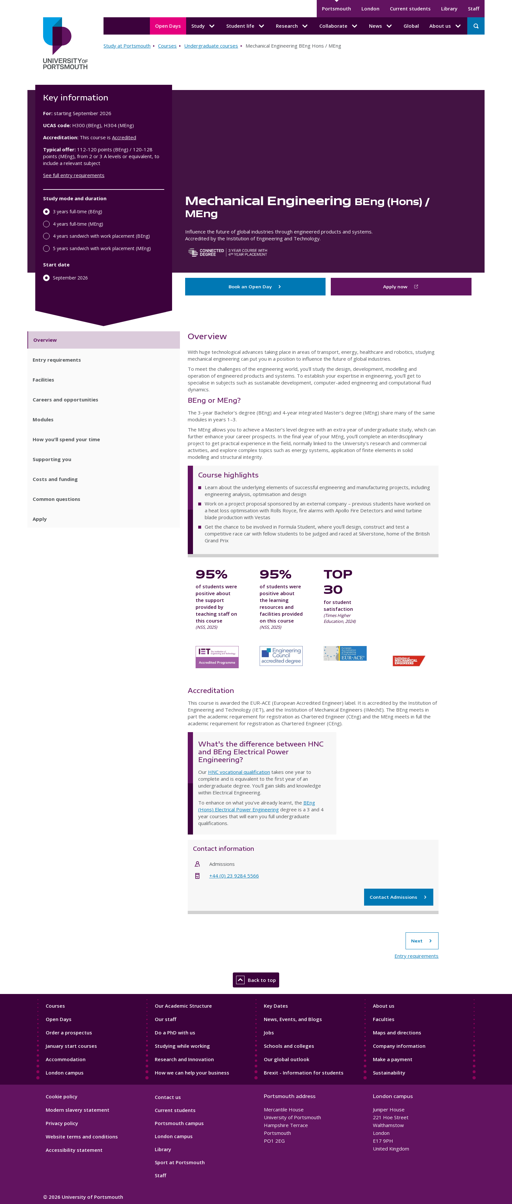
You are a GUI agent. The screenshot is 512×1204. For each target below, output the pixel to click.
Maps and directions (397, 1032)
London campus (65, 1072)
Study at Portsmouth (127, 45)
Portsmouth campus (179, 1123)
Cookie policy (61, 1096)
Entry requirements (57, 359)
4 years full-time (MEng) (78, 224)
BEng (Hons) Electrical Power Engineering (256, 806)
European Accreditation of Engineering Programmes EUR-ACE (345, 661)
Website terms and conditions (82, 1136)
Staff (473, 8)
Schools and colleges (289, 1046)
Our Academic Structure (183, 1005)
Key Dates (276, 1005)
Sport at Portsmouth (180, 1162)
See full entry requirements (73, 175)
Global (411, 26)
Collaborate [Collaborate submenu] (339, 26)
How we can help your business (192, 1072)
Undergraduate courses (211, 45)
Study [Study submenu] (203, 26)
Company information (399, 1046)
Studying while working (182, 1046)
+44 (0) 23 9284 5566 (234, 875)
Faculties (383, 1019)
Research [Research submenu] (292, 26)
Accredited (124, 137)
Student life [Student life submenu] (245, 26)
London (370, 8)
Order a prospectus (69, 1032)
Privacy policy (62, 1123)
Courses (167, 45)
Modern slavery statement (77, 1109)
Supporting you (52, 459)
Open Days (168, 26)
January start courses (71, 1046)
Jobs (269, 1032)
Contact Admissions (399, 897)
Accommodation (66, 1059)
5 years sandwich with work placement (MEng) (102, 248)
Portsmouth (336, 8)
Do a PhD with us (175, 1032)
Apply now (395, 286)
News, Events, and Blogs (293, 1019)
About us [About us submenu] (445, 26)
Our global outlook (286, 1059)
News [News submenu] (381, 26)
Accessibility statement (74, 1150)
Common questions (56, 499)
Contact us (168, 1097)
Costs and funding (55, 479)
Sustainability (389, 1072)
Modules (43, 419)
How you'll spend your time (66, 439)
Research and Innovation (184, 1059)
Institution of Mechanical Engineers (409, 661)
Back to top (256, 980)
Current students (410, 8)
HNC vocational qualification (239, 772)
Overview (45, 340)
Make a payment (392, 1059)
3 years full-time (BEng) (77, 211)
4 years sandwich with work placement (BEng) (101, 236)
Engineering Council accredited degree (281, 661)
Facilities (43, 379)
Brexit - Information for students (304, 1072)
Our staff (165, 1019)
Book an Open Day (255, 286)
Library (449, 8)
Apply (40, 519)
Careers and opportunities (65, 399)
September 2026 (70, 278)
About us (383, 1005)
